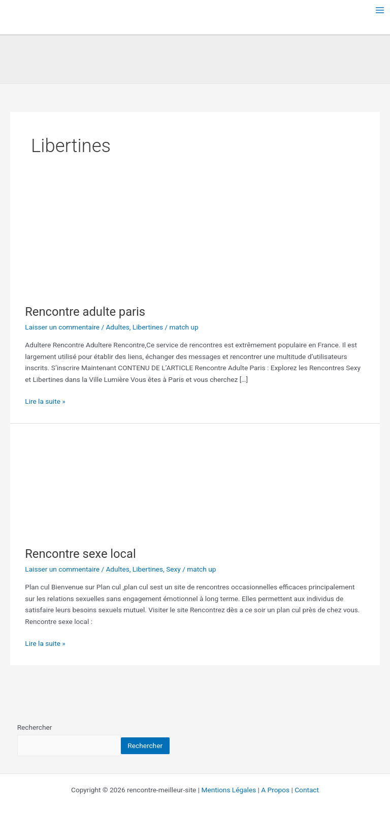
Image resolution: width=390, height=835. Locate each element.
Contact (307, 790)
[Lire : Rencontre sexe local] (75, 484)
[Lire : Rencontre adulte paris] (75, 242)
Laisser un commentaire (62, 327)
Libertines (148, 327)
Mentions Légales (229, 790)
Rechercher (34, 727)
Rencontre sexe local (80, 554)
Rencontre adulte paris (85, 312)
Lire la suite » (45, 400)
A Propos (275, 790)
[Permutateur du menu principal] (380, 10)
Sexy (173, 569)
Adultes (117, 327)
